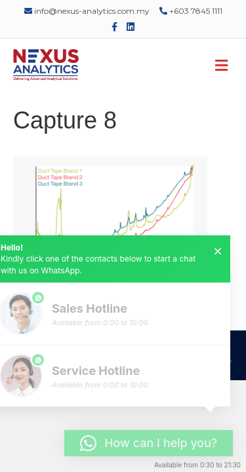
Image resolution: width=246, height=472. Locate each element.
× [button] (217, 251)
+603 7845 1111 (190, 11)
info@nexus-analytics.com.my (87, 11)
